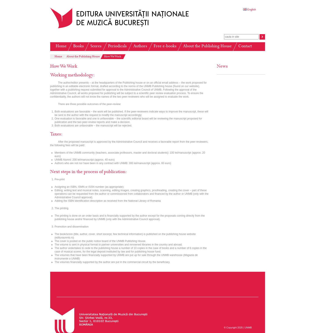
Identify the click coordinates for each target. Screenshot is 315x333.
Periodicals (117, 46)
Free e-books (165, 46)
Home (61, 46)
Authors (140, 46)
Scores (95, 46)
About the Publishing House (207, 46)
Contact (245, 46)
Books (78, 46)
